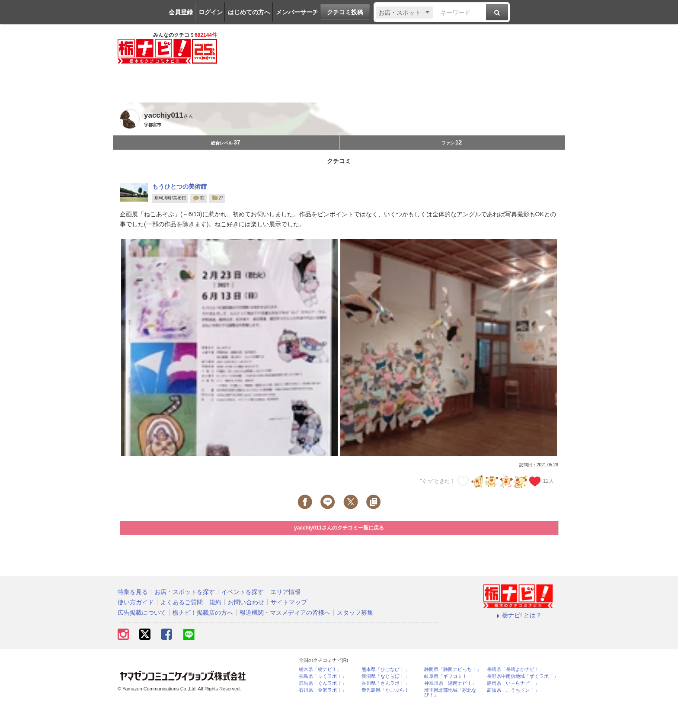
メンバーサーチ (297, 12)
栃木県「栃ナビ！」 (320, 669)
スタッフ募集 (355, 612)
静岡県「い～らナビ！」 (513, 683)
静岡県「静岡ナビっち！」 (452, 669)
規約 (215, 602)
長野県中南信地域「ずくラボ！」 (522, 676)
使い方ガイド (136, 602)
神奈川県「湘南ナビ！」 (450, 683)
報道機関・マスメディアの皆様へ (285, 612)
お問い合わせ (246, 602)
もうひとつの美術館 (179, 186)
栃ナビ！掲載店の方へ (203, 612)
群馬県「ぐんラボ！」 (322, 683)
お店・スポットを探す (184, 591)
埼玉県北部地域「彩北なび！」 (450, 692)
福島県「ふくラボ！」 (322, 676)
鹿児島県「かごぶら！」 (387, 690)
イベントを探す (242, 591)
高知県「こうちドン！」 (513, 690)
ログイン (210, 12)
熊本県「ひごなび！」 (385, 669)
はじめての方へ (249, 12)
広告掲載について (142, 612)
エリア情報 (285, 591)
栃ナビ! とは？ (518, 615)
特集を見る (133, 591)
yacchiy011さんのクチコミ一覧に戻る (339, 528)
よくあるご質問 (181, 602)
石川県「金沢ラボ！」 (322, 690)
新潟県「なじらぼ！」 (385, 676)
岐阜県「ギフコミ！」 (448, 676)
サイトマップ (289, 602)
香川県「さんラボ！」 (385, 683)
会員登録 (181, 12)
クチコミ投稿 (345, 12)
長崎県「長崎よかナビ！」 (515, 669)
